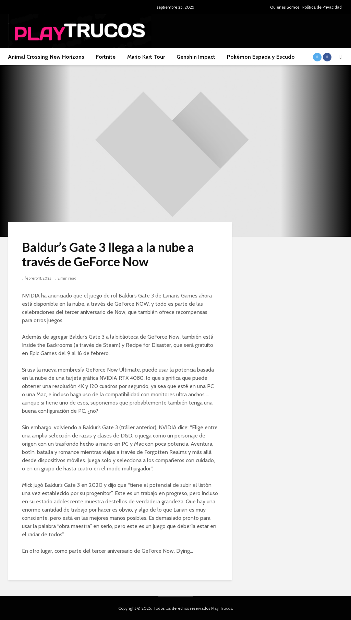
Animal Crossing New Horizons (46, 57)
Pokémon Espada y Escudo (261, 57)
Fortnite (106, 57)
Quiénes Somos (284, 7)
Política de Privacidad (322, 7)
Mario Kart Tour (146, 57)
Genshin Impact (196, 57)
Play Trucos (221, 608)
